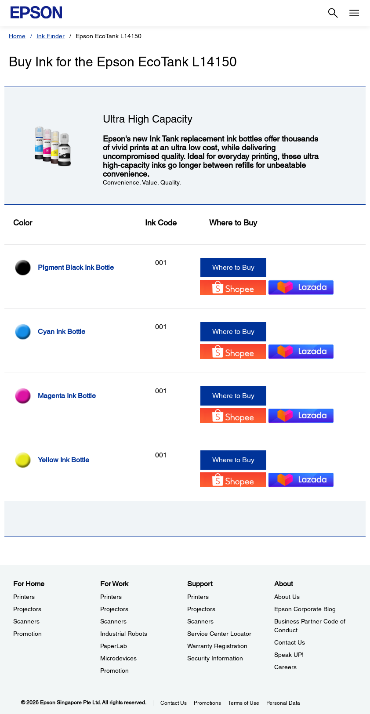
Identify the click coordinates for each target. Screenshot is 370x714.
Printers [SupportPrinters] (198, 596)
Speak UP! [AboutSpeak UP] (289, 654)
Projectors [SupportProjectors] (201, 609)
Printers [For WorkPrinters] (111, 596)
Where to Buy (233, 267)
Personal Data (283, 703)
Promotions (207, 703)
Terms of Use (243, 703)
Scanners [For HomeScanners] (26, 621)
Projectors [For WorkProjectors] (114, 609)
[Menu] (354, 13)
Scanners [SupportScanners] (200, 621)
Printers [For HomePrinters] (24, 596)
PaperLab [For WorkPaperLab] (113, 645)
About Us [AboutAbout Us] (287, 596)
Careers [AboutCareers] (285, 667)
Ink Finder (50, 36)
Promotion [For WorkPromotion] (114, 670)
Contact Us (173, 703)
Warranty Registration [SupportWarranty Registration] (217, 645)
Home (17, 36)
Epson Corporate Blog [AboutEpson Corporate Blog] (305, 609)
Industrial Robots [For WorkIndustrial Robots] (123, 633)
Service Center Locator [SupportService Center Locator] (219, 633)
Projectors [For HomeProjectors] (27, 609)
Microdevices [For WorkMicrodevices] (118, 658)
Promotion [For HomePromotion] (27, 633)
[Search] (333, 13)
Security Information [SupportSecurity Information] (215, 658)
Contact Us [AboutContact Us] (289, 642)
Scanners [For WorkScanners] (113, 621)
